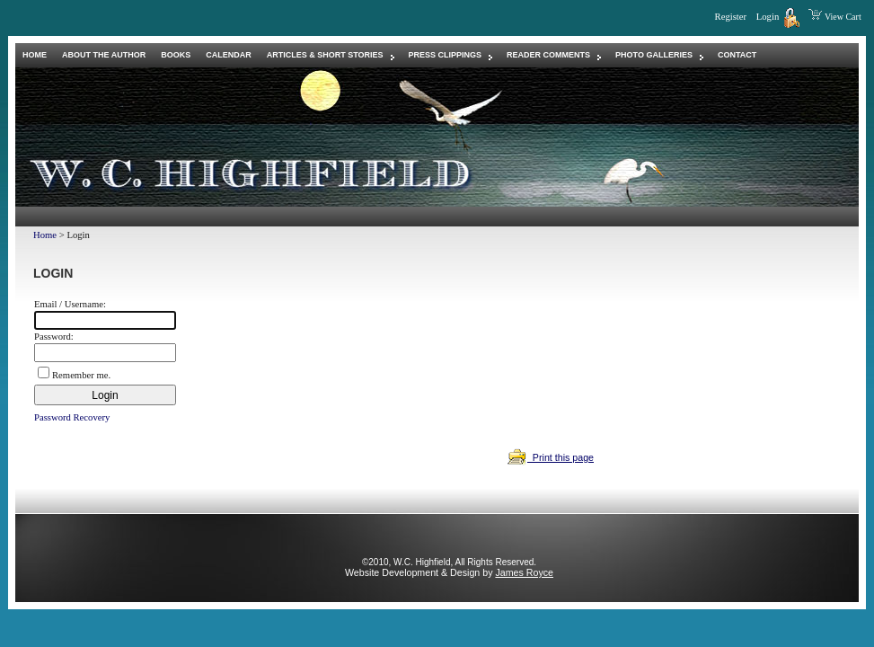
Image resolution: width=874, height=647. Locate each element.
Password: (54, 336)
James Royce (524, 572)
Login (774, 17)
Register (731, 17)
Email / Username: (70, 304)
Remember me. (81, 375)
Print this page (550, 457)
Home (45, 235)
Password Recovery (72, 417)
